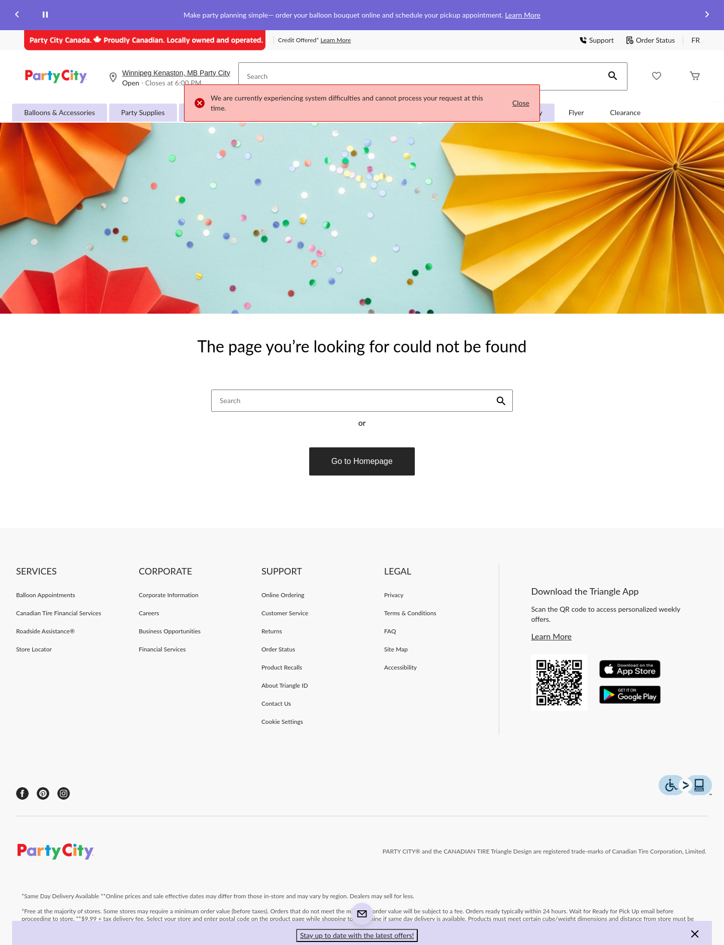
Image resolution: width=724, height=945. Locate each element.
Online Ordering (282, 595)
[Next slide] (707, 15)
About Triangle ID (284, 685)
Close (520, 103)
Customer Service (284, 613)
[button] (613, 76)
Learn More (522, 15)
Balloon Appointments (45, 595)
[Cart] (695, 76)
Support (596, 40)
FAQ (390, 631)
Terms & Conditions (410, 613)
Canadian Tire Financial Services (58, 613)
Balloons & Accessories (59, 112)
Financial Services (162, 649)
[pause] (45, 15)
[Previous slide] (17, 15)
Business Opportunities (170, 631)
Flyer (576, 112)
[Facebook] (22, 793)
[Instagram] (63, 793)
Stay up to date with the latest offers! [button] (357, 935)
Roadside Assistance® (45, 631)
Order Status (650, 40)
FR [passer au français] (695, 40)
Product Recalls (281, 667)
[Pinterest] (43, 793)
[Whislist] (657, 76)
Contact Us (276, 703)
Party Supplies (143, 112)
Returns (271, 631)
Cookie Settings (282, 721)
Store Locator (34, 649)
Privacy (394, 595)
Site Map (396, 649)
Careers (149, 613)
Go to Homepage (362, 461)
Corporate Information (169, 595)
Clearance (625, 112)
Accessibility (400, 667)
